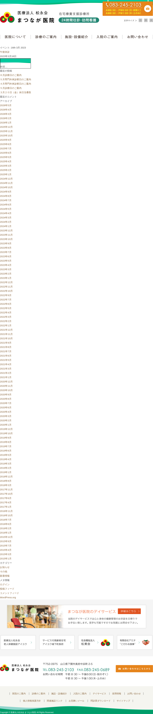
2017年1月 (5, 506)
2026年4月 (5, 109)
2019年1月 (5, 472)
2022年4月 (5, 312)
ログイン (5, 584)
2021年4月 (5, 364)
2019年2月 (5, 468)
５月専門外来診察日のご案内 (15, 79)
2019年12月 (6, 429)
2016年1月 (5, 532)
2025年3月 (5, 165)
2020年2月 (5, 420)
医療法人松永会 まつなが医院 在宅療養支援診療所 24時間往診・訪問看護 (49, 17)
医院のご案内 (19, 693)
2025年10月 (6, 135)
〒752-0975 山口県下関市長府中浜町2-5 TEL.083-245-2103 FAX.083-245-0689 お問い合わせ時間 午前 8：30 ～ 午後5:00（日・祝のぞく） (76, 671)
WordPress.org (8, 597)
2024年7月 (5, 200)
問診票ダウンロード (101, 701)
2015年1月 (5, 558)
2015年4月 (5, 550)
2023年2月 (5, 273)
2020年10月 (6, 390)
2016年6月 (5, 524)
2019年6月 (5, 450)
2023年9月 (5, 243)
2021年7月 (5, 351)
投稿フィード (7, 588)
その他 (3, 571)
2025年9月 (5, 139)
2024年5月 (5, 209)
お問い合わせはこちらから (134, 668)
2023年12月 (6, 230)
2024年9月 (5, 191)
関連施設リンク (54, 701)
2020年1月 (5, 424)
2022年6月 (5, 303)
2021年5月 (5, 360)
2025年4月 (5, 161)
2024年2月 (5, 221)
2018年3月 (5, 485)
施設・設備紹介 (76, 37)
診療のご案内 (46, 37)
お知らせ (5, 567)
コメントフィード (9, 593)
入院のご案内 (107, 37)
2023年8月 (5, 247)
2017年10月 (6, 493)
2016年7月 (5, 519)
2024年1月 (5, 226)
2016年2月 (5, 528)
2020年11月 (6, 385)
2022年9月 (5, 295)
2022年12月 (6, 282)
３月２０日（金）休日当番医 (15, 92)
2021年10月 (6, 338)
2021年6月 (5, 355)
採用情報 (116, 693)
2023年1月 (5, 278)
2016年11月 (6, 511)
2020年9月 (5, 394)
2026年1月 (5, 122)
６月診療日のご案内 (11, 75)
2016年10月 (6, 515)
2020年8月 (5, 398)
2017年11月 (6, 489)
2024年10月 (6, 187)
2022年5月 (5, 308)
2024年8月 (5, 196)
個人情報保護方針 (32, 701)
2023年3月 (5, 269)
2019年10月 (6, 433)
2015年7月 (5, 545)
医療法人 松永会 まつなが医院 (19, 667)
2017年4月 (5, 502)
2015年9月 (5, 541)
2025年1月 (5, 174)
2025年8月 (5, 144)
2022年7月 (5, 299)
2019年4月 (5, 459)
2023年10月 (6, 239)
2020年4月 (5, 411)
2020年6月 (5, 407)
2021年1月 (5, 377)
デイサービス (99, 693)
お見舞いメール (76, 701)
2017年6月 (5, 498)
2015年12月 (6, 537)
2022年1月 (5, 325)
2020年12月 (6, 381)
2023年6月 (5, 256)
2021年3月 (5, 368)
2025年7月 (5, 148)
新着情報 (5, 575)
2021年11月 (6, 334)
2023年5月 (5, 260)
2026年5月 (5, 105)
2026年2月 (5, 118)
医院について (15, 37)
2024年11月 (6, 183)
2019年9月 (5, 437)
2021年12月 (6, 329)
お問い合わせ (137, 37)
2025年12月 (6, 127)
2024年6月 (5, 204)
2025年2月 (5, 170)
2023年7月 (5, 252)
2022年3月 (5, 316)
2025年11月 (6, 131)
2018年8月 (5, 480)
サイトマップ (123, 701)
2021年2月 (5, 373)
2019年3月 (5, 463)
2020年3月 (5, 416)
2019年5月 (5, 455)
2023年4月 (5, 265)
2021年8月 (5, 347)
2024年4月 (5, 213)
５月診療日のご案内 (11, 88)
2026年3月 (5, 114)
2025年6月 (5, 152)
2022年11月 (6, 286)
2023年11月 (6, 234)
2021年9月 (5, 342)
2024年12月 (6, 178)
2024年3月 (5, 217)
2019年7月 (5, 446)
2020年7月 (5, 403)
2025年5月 (5, 157)
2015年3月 (5, 554)
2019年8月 (5, 442)
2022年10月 (6, 291)
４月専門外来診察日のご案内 (15, 83)
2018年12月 (6, 476)
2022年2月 (5, 321)
